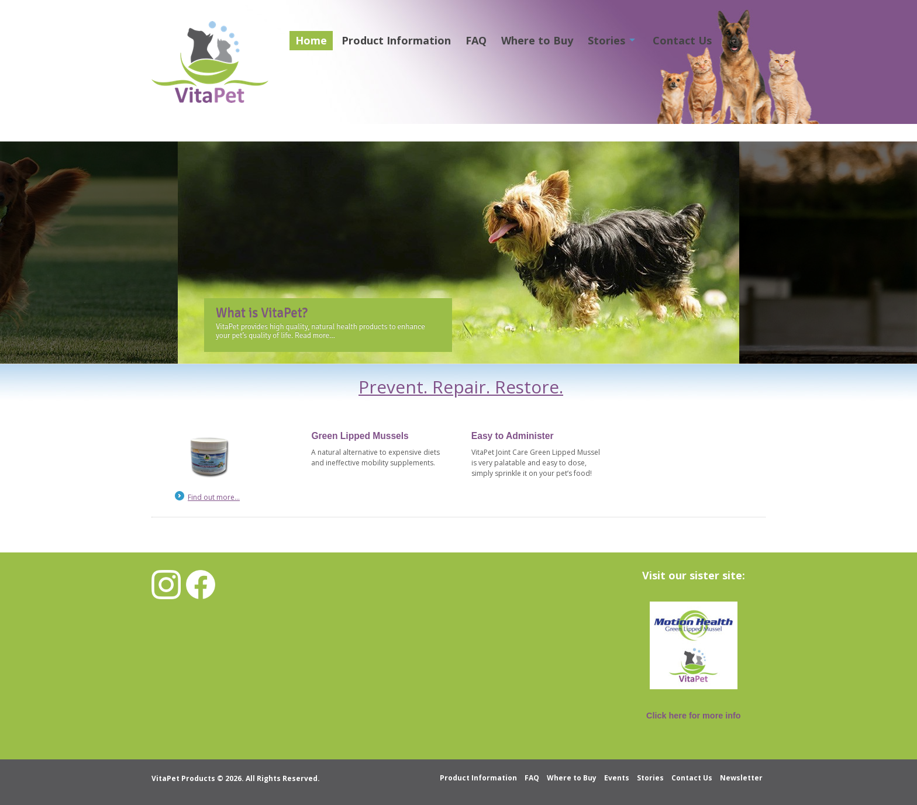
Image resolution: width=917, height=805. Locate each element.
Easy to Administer (512, 436)
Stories (606, 40)
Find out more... (214, 497)
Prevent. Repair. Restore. (460, 387)
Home (311, 40)
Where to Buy (537, 40)
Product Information (396, 40)
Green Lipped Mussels (359, 436)
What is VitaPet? (262, 313)
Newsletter (741, 778)
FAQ (476, 40)
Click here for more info (693, 715)
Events (616, 778)
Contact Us (682, 40)
